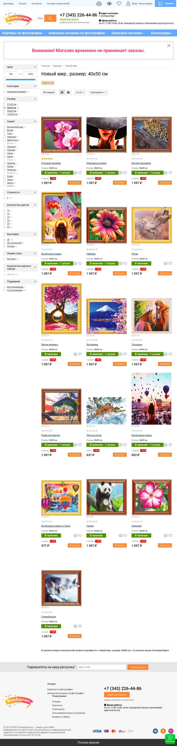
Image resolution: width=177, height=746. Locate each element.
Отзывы (56, 701)
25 (8, 227)
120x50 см (12, 114)
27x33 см (11, 104)
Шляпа (10, 186)
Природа (11, 170)
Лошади (11, 150)
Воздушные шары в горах (55, 526)
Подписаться (138, 667)
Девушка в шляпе (96, 163)
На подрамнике (14, 290)
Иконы (9, 143)
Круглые (11, 259)
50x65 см (11, 111)
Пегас (135, 253)
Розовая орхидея (51, 163)
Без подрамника (15, 287)
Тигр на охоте (93, 435)
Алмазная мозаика (16, 92)
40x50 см (11, 107)
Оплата (22, 3)
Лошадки (137, 344)
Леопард (11, 146)
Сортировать (97, 92)
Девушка (11, 137)
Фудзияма (92, 344)
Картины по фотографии (60, 689)
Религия (10, 173)
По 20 (78, 92)
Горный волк (48, 616)
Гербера (91, 253)
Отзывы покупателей (58, 3)
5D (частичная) (14, 243)
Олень (9, 160)
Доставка (8, 3)
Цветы (10, 183)
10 (8, 210)
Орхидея (11, 163)
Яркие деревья (49, 344)
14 (8, 214)
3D (8, 239)
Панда (10, 166)
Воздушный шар (15, 127)
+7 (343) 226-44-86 (78, 15)
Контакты (37, 3)
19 (8, 217)
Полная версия (88, 742)
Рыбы (10, 176)
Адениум (136, 526)
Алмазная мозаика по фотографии (65, 693)
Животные (12, 140)
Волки (10, 130)
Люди (10, 153)
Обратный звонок (69, 19)
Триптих (10, 274)
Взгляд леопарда (141, 163)
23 (8, 220)
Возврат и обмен (61, 716)
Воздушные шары (51, 253)
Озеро (10, 156)
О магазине (58, 709)
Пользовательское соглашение (68, 713)
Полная (11, 246)
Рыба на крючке (50, 435)
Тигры (10, 179)
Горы (9, 133)
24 (8, 223)
